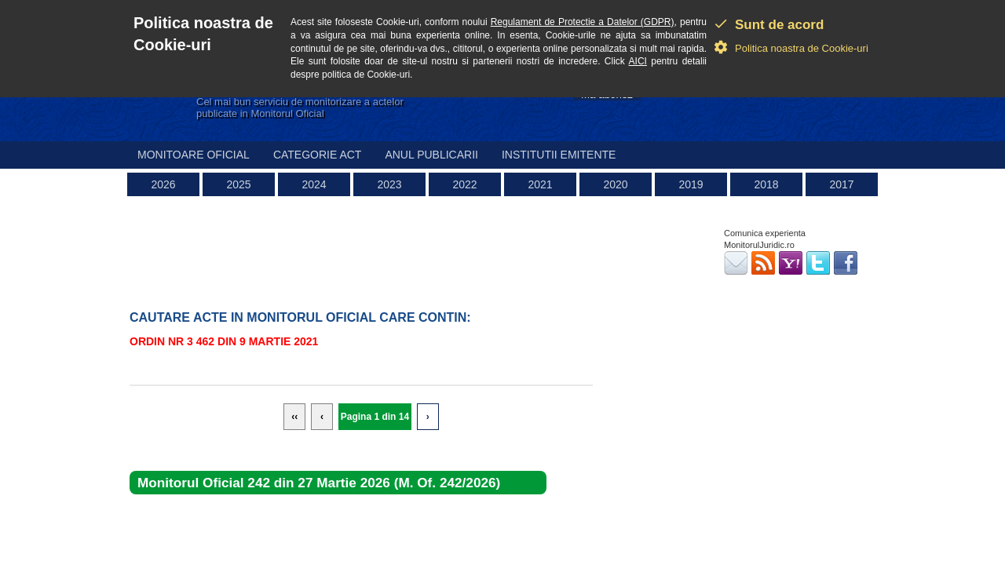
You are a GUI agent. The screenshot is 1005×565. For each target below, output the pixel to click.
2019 (690, 184)
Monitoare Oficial (193, 154)
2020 (615, 184)
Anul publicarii (431, 154)
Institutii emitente (559, 154)
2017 (841, 184)
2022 (464, 184)
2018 (766, 184)
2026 (163, 184)
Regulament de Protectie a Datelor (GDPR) (582, 21)
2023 (389, 184)
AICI (638, 61)
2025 (238, 184)
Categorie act (317, 154)
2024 (314, 184)
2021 (540, 184)
